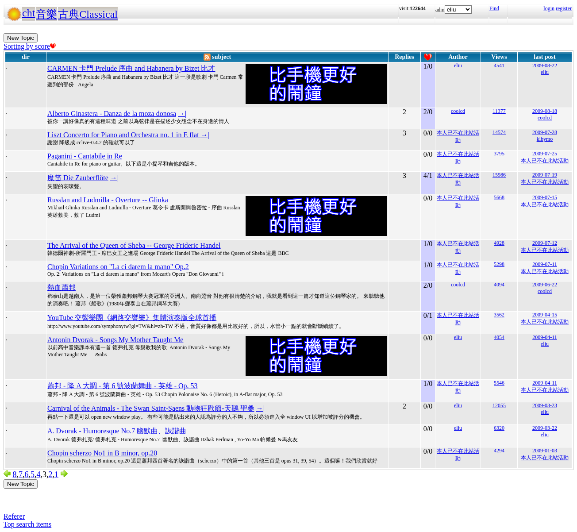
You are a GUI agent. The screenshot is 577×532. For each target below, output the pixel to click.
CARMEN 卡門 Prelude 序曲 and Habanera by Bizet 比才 (131, 68)
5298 (499, 264)
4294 (499, 450)
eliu (458, 65)
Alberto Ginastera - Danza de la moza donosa (111, 113)
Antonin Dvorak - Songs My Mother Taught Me (115, 339)
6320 (499, 428)
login (548, 8)
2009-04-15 (544, 315)
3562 (499, 315)
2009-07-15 (544, 197)
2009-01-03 (544, 450)
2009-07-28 (544, 132)
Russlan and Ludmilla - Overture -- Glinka (107, 200)
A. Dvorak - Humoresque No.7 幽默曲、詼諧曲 (116, 431)
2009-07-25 (544, 153)
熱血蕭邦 (61, 287)
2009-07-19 (544, 175)
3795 (499, 153)
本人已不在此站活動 (545, 161)
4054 (499, 337)
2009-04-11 (544, 337)
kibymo (545, 139)
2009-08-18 (544, 111)
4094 (499, 284)
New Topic (20, 38)
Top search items (27, 524)
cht (28, 13)
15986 (499, 175)
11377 (499, 111)
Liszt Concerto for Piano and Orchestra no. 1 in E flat (124, 135)
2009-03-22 (544, 428)
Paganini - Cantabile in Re (84, 156)
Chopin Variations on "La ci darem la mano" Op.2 (118, 266)
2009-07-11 (544, 264)
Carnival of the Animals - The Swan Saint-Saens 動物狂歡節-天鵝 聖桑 (150, 408)
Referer (14, 516)
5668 (499, 197)
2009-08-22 (544, 65)
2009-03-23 (544, 405)
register (564, 8)
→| (182, 113)
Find (494, 8)
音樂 (46, 14)
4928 (499, 243)
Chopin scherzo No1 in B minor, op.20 (102, 453)
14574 (499, 132)
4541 (499, 65)
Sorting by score (30, 46)
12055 (499, 405)
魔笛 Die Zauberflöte (77, 177)
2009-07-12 (544, 243)
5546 (499, 383)
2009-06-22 (544, 284)
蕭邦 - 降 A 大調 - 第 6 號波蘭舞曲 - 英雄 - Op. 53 (122, 385)
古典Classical (88, 14)
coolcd (458, 111)
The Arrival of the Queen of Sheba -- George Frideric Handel (134, 245)
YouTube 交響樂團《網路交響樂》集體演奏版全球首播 (131, 317)
